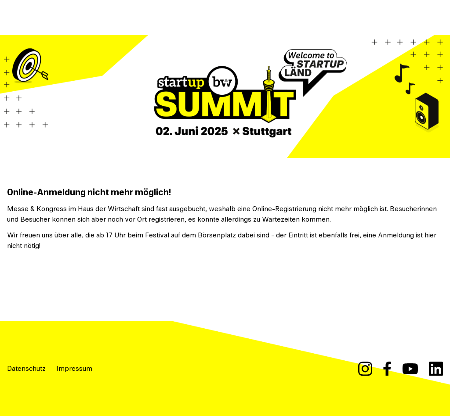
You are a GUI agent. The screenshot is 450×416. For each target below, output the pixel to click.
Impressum (74, 368)
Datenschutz (26, 368)
